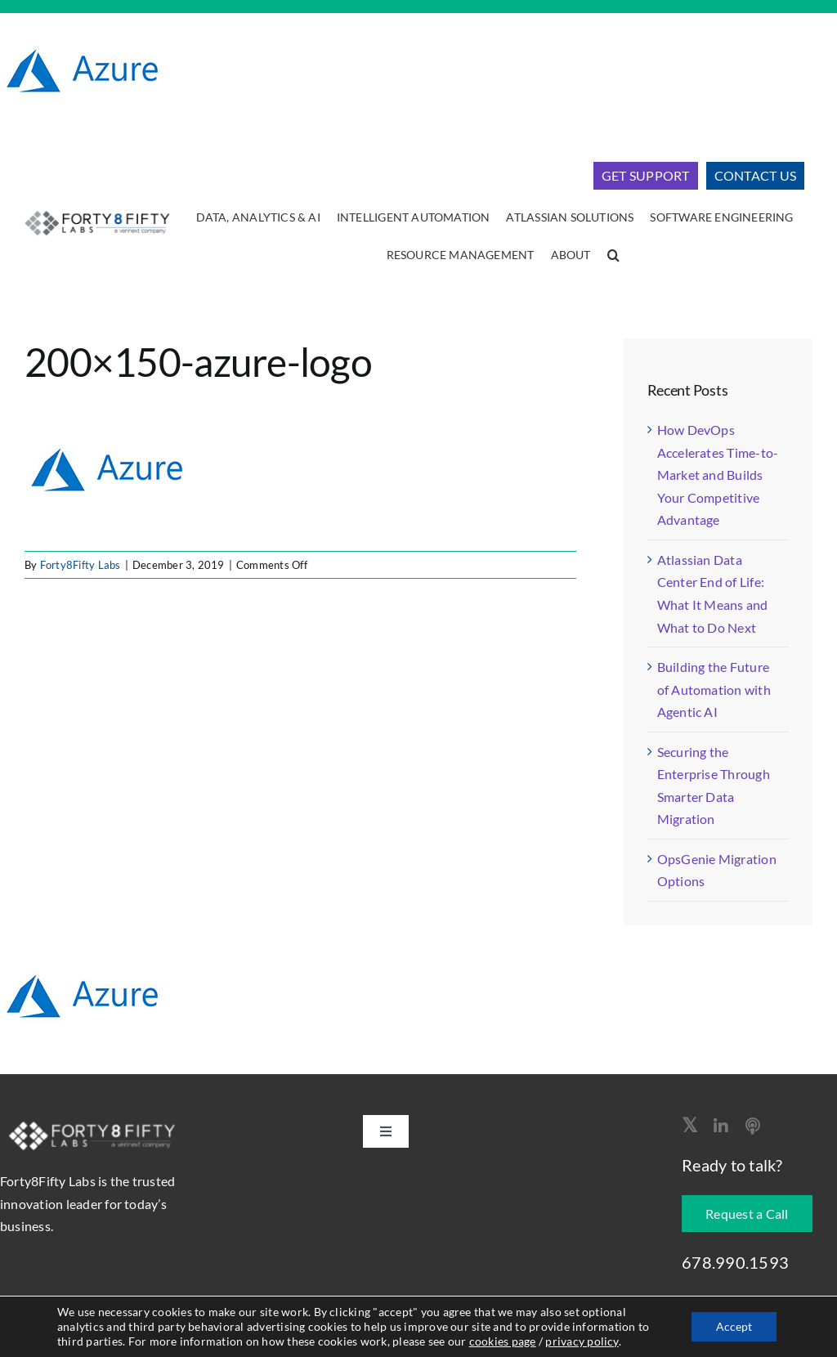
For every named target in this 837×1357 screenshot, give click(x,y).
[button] (613, 256)
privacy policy (581, 1341)
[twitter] (689, 1125)
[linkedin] (721, 1126)
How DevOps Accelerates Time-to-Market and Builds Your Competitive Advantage (718, 474)
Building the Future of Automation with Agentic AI (714, 689)
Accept (734, 1326)
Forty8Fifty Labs (80, 564)
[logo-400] (97, 211)
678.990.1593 (735, 1262)
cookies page (502, 1341)
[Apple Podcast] (752, 1126)
